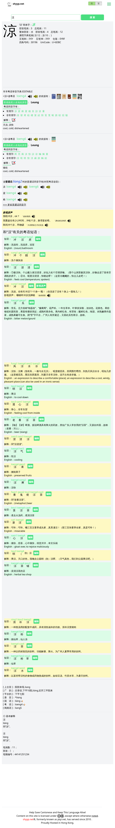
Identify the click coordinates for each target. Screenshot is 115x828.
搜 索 (92, 17)
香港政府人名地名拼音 (15, 102)
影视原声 (41, 285)
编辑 (38, 238)
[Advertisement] (57, 65)
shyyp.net (28, 819)
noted (95, 815)
